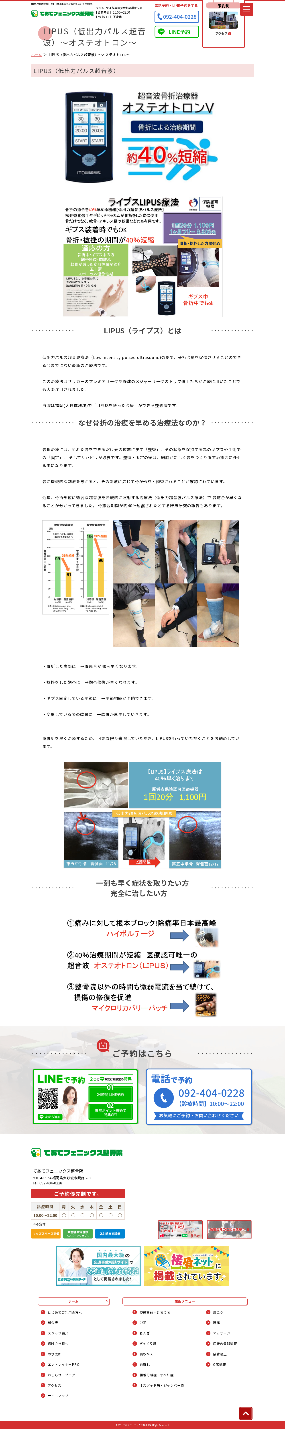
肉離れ (145, 1364)
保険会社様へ (58, 1343)
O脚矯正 (219, 1364)
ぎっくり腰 (148, 1343)
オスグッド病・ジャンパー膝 (162, 1385)
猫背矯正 (220, 1354)
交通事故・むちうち (155, 1312)
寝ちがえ (146, 1354)
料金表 (53, 1322)
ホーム (36, 54)
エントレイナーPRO (64, 1364)
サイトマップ (58, 1395)
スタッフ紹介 (58, 1333)
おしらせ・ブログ (61, 1374)
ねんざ (145, 1333)
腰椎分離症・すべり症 (157, 1374)
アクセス (54, 1385)
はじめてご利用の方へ (65, 1312)
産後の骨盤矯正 (225, 1343)
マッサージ (221, 1333)
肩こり (218, 1312)
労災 (143, 1322)
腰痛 (216, 1322)
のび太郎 (55, 1354)
